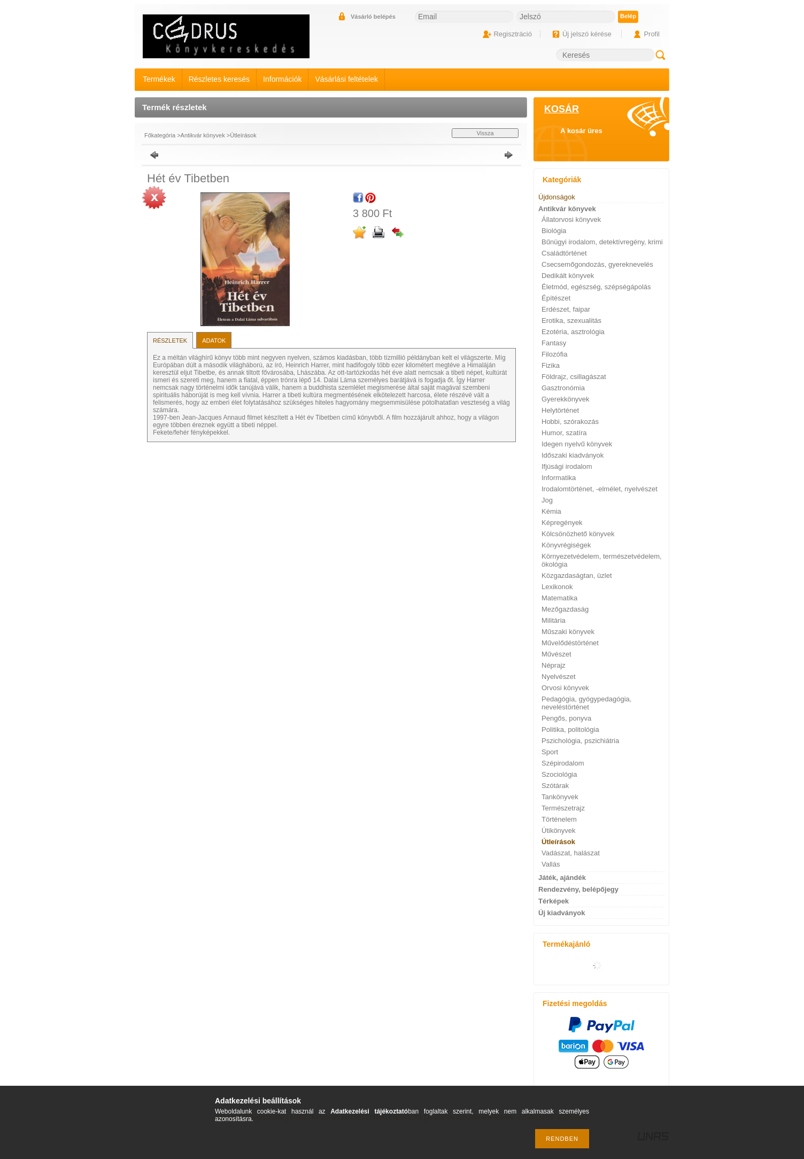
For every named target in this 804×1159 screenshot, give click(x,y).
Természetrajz (563, 808)
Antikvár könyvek (203, 135)
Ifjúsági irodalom (567, 466)
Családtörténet (564, 253)
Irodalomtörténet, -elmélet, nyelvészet (600, 489)
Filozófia (554, 354)
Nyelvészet (559, 677)
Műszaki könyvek (568, 632)
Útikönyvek (559, 830)
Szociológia (559, 774)
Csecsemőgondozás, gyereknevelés (597, 264)
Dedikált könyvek (568, 276)
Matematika (559, 598)
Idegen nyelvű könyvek (577, 444)
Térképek (553, 901)
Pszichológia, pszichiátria (580, 741)
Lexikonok (557, 587)
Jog (547, 500)
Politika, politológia (570, 729)
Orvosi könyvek (565, 688)
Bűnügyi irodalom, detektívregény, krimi (602, 242)
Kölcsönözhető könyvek (578, 534)
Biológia (554, 231)
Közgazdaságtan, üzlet (577, 575)
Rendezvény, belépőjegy (578, 889)
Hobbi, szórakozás (570, 422)
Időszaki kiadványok (573, 455)
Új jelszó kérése (587, 34)
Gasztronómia (563, 388)
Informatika (559, 478)
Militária (554, 620)
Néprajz (554, 665)
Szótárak (555, 786)
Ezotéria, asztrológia (573, 332)
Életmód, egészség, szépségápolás (596, 287)
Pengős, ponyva (566, 718)
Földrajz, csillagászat (574, 377)
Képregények (562, 523)
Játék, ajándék (562, 878)
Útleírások (243, 135)
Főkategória (159, 135)
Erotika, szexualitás (571, 320)
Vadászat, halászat (571, 853)
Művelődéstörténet (570, 643)
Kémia (551, 511)
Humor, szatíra (564, 433)
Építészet (556, 298)
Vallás (551, 864)
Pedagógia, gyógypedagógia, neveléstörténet (586, 703)
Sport (550, 752)
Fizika (551, 365)
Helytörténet (560, 410)
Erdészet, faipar (566, 309)
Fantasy (554, 343)
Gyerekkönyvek (566, 399)
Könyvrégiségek (566, 545)
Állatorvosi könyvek (571, 219)
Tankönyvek (560, 797)
